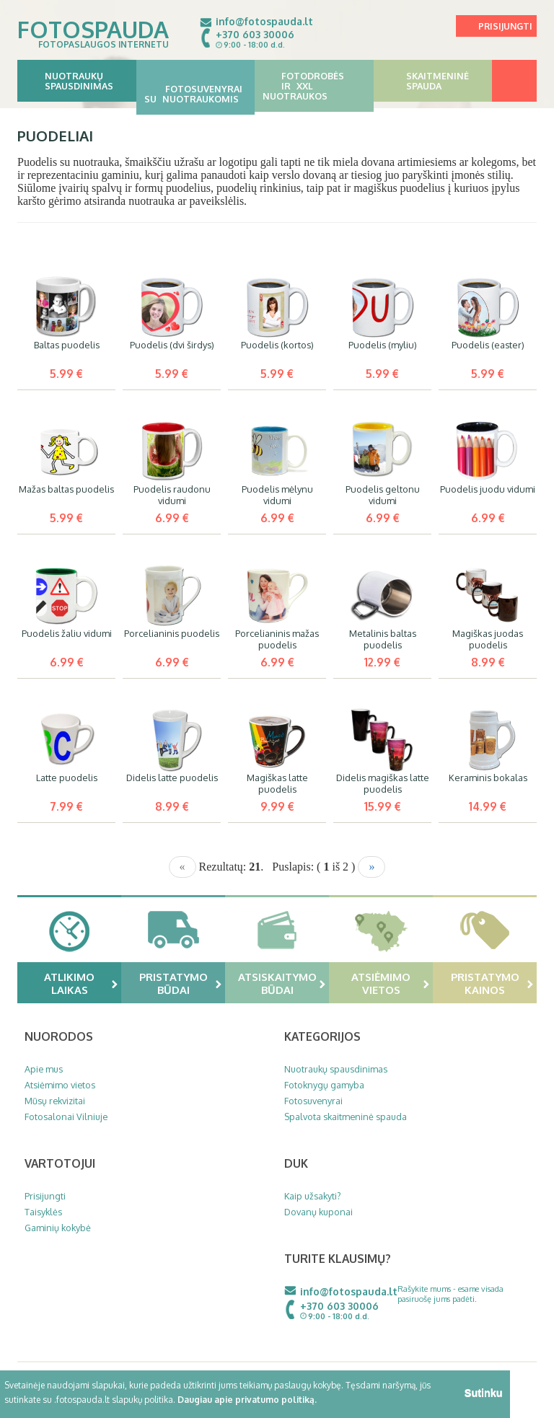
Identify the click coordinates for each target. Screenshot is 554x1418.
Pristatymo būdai (180, 983)
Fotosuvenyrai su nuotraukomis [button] (195, 88)
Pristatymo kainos (492, 983)
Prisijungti (505, 26)
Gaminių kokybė (58, 1227)
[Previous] (182, 867)
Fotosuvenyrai (313, 1100)
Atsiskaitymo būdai (282, 983)
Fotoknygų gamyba (324, 1085)
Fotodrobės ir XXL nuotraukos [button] (314, 86)
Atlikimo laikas (81, 983)
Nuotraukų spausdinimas (335, 1069)
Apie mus (44, 1069)
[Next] (371, 867)
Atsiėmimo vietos (390, 983)
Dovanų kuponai (318, 1211)
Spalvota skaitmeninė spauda (345, 1116)
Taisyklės (43, 1211)
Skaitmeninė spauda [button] (433, 81)
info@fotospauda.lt (264, 21)
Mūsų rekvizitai (55, 1100)
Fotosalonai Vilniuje (66, 1116)
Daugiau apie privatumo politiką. (247, 1399)
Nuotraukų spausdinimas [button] (76, 81)
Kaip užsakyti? (312, 1196)
